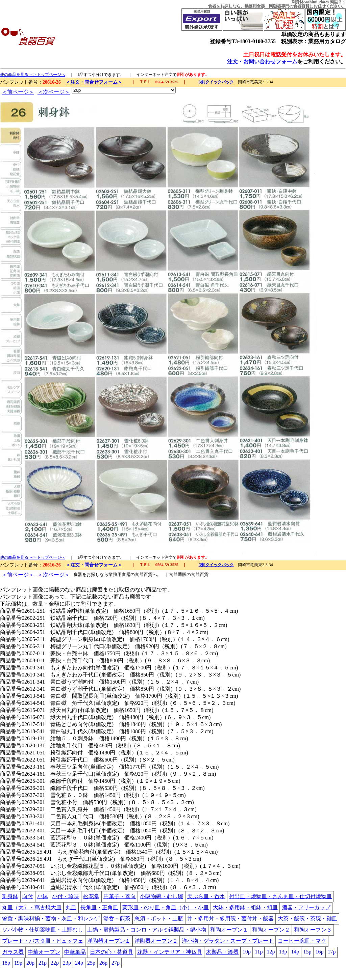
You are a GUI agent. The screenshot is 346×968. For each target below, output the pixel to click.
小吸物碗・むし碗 (161, 896)
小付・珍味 (65, 896)
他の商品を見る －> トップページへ (32, 74)
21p (43, 963)
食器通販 (178, 574)
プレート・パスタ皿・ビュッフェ (42, 941)
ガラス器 (13, 952)
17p (331, 952)
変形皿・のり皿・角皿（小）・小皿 (165, 907)
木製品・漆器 (222, 952)
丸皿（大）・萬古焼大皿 (31, 907)
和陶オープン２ (271, 930)
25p (91, 963)
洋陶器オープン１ (108, 941)
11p (259, 952)
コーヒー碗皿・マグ (302, 941)
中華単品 (75, 952)
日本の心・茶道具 (111, 952)
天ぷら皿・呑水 (206, 896)
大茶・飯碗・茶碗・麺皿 (307, 918)
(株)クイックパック (216, 82)
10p (247, 952)
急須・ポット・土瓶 (158, 918)
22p (55, 963)
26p (103, 963)
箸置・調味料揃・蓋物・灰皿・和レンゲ (50, 918)
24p (79, 963)
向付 (27, 896)
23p (67, 963)
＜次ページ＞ (54, 92)
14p (295, 952)
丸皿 (71, 907)
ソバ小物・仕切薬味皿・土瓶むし (42, 930)
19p (18, 963)
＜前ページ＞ (18, 92)
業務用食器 (255, 6)
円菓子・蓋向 (119, 896)
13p (283, 952)
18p (6, 963)
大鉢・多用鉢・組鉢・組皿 (245, 907)
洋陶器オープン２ (156, 941)
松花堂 (91, 896)
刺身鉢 (10, 896)
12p (271, 952)
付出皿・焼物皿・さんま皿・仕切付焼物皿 (280, 896)
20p (30, 963)
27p (116, 963)
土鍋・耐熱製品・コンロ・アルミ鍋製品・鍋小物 (146, 930)
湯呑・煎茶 (116, 918)
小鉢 (42, 896)
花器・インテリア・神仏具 (169, 952)
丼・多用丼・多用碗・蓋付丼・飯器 (230, 918)
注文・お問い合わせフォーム (262, 61)
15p (307, 952)
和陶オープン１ (229, 930)
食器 (212, 6)
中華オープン (44, 952)
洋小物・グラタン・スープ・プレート (228, 941)
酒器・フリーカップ (306, 907)
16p (319, 952)
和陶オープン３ (313, 930)
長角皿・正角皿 (99, 907)
